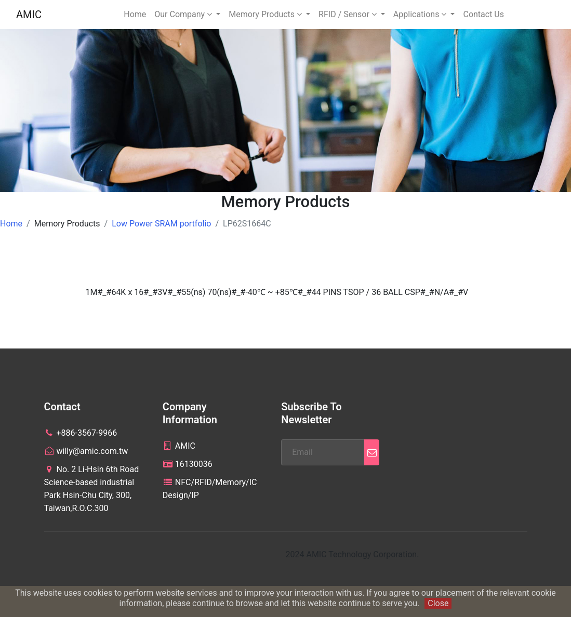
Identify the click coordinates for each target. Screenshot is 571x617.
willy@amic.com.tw (86, 451)
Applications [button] (421, 14)
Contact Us (483, 14)
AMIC (29, 14)
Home (135, 14)
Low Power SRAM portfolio (161, 224)
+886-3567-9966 (80, 433)
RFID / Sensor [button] (348, 14)
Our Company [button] (184, 14)
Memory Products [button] (266, 14)
